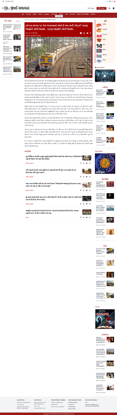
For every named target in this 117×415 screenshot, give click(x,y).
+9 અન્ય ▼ (59, 16)
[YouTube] (114, 1)
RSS (86, 402)
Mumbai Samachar (29, 19)
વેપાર (27, 217)
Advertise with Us (72, 402)
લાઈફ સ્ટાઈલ (30, 163)
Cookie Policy (71, 406)
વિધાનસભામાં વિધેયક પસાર (39, 408)
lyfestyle (37, 19)
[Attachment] (91, 33)
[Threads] (110, 1)
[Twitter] (107, 1)
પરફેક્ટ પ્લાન (37, 406)
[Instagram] (112, 1)
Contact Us (71, 404)
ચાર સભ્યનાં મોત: (20, 404)
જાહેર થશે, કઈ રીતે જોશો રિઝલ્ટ (24, 402)
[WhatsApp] (84, 33)
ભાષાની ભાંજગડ (54, 404)
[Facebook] (105, 1)
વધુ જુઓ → (18, 21)
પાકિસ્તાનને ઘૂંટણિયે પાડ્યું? (57, 402)
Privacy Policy (72, 408)
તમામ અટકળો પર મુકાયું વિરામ (57, 406)
